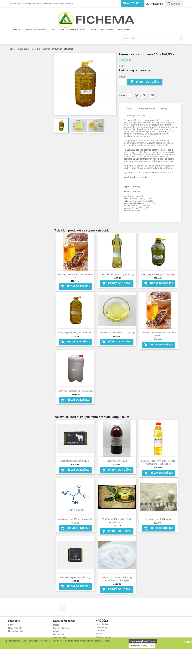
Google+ (145, 95)
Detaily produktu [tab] (146, 108)
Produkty (18, 30)
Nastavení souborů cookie (142, 641)
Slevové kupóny (103, 637)
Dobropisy (100, 630)
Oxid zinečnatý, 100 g (117, 461)
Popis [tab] (129, 108)
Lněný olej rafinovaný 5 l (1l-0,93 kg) (75, 332)
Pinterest (153, 95)
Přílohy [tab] (163, 108)
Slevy (10, 625)
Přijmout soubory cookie (142, 645)
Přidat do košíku (144, 82)
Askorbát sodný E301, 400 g (158, 519)
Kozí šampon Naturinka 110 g (75, 461)
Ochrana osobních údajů (72, 30)
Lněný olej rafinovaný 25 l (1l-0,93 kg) (75, 391)
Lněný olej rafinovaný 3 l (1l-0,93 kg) (158, 274)
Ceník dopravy (124, 30)
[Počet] (122, 82)
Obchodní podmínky (36, 30)
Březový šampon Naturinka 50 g (75, 577)
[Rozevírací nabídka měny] (137, 3)
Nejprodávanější (15, 631)
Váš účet (102, 621)
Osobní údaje (102, 624)
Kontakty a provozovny (101, 30)
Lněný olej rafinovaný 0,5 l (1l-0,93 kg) (116, 332)
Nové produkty (15, 628)
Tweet (137, 95)
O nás (53, 30)
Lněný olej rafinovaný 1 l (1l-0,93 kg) (117, 274)
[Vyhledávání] (153, 38)
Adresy (99, 634)
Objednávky (101, 627)
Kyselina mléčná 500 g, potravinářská (75, 519)
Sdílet (129, 95)
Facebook (62, 608)
